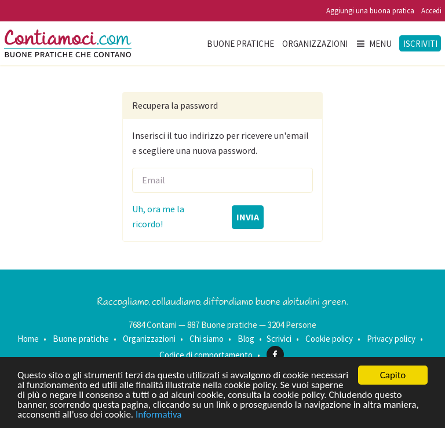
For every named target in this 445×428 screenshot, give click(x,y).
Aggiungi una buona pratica (370, 11)
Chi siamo (206, 338)
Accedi (431, 11)
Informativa (158, 415)
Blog (246, 338)
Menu (374, 43)
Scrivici (279, 338)
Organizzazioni (315, 43)
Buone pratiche (240, 43)
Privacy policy (391, 338)
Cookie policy (329, 338)
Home (28, 338)
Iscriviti (420, 43)
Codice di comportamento (206, 354)
